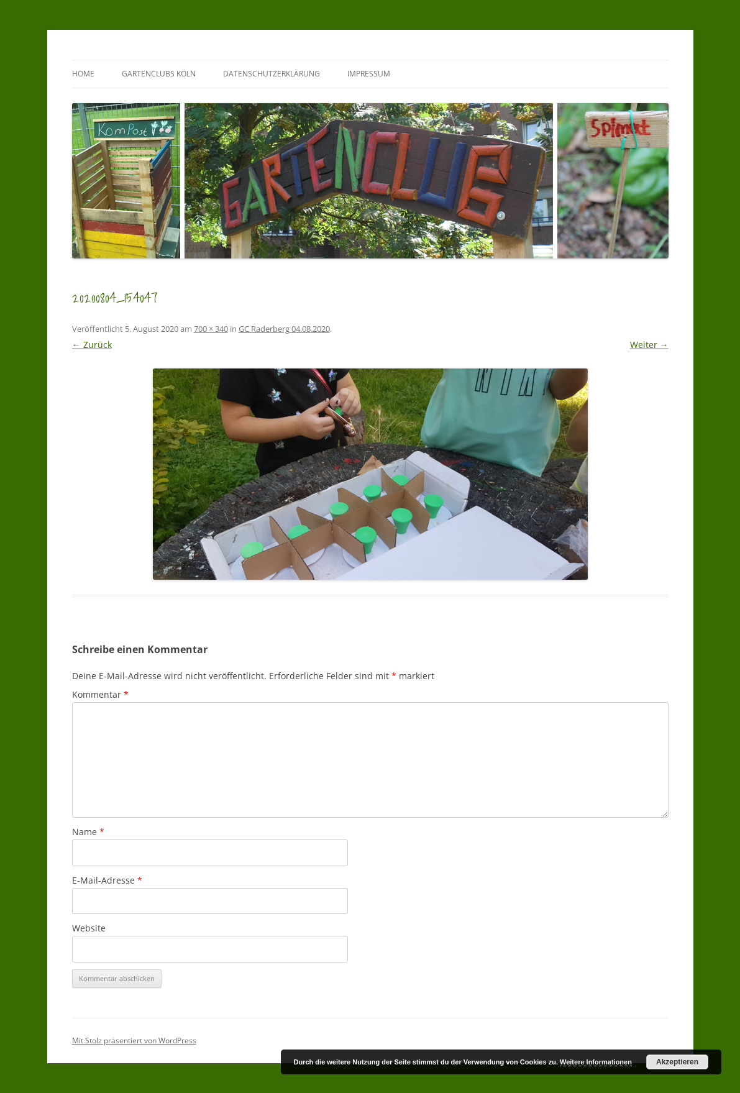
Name (88, 832)
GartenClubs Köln (159, 73)
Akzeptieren (677, 1062)
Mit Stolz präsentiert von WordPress (134, 1040)
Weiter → (649, 344)
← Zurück (92, 344)
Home (83, 73)
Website (89, 928)
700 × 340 (211, 328)
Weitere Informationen (596, 1062)
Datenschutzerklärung (271, 73)
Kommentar (100, 694)
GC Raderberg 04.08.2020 (284, 328)
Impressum (368, 73)
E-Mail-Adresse (107, 880)
